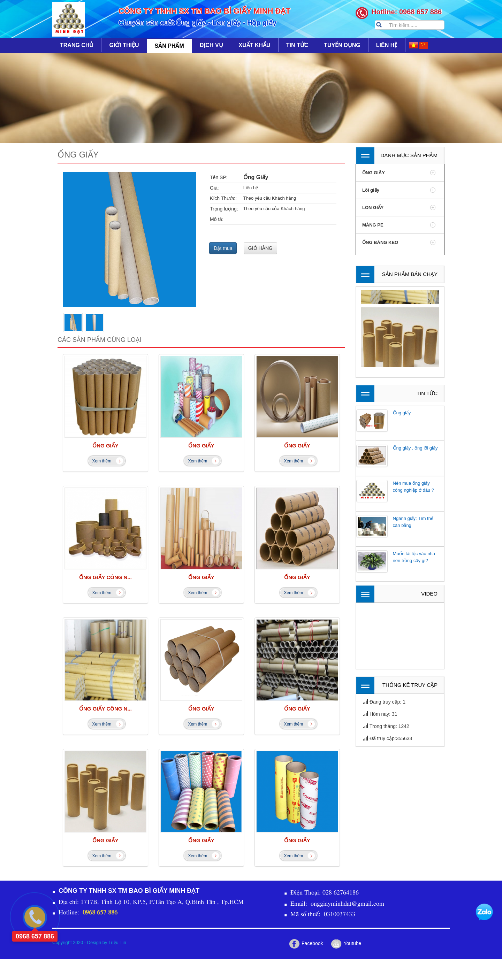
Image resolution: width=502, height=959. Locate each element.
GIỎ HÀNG (260, 248)
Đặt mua (223, 248)
